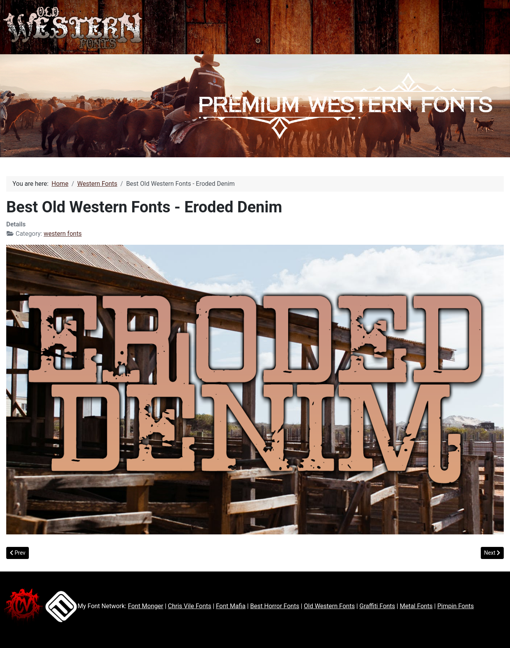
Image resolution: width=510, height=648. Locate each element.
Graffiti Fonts (377, 606)
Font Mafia (231, 606)
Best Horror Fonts (274, 606)
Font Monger (145, 606)
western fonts (63, 233)
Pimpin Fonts (455, 606)
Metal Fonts (416, 606)
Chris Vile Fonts (189, 606)
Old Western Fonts (329, 606)
